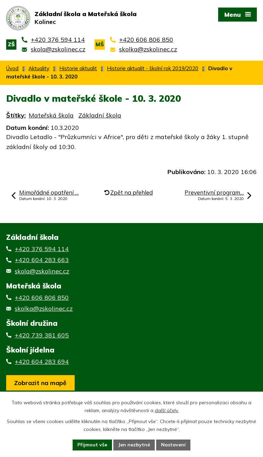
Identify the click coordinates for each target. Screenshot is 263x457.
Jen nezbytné (134, 445)
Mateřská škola (51, 115)
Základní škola (99, 115)
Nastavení (173, 445)
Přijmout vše (92, 445)
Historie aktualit (78, 68)
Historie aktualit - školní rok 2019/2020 (152, 68)
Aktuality (38, 68)
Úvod (12, 68)
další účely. (167, 410)
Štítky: (16, 115)
